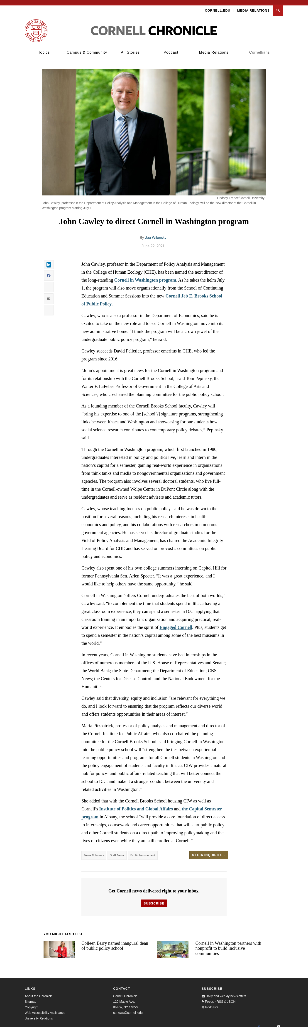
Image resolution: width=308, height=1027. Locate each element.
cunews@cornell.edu (128, 1008)
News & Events (94, 850)
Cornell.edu (217, 6)
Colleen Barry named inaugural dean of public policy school (114, 941)
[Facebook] (258, 1022)
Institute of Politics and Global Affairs (136, 804)
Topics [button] (44, 48)
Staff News (117, 850)
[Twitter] (268, 1022)
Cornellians (259, 48)
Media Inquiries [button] (208, 850)
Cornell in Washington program (145, 275)
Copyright (31, 1003)
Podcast (171, 48)
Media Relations (253, 6)
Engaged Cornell (175, 622)
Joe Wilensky (155, 233)
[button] (278, 6)
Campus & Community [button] (87, 48)
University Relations (39, 1014)
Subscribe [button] (154, 899)
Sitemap (30, 997)
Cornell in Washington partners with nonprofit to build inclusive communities (228, 943)
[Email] (278, 1022)
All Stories (130, 48)
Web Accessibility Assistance (45, 1008)
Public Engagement (142, 850)
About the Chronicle (39, 991)
